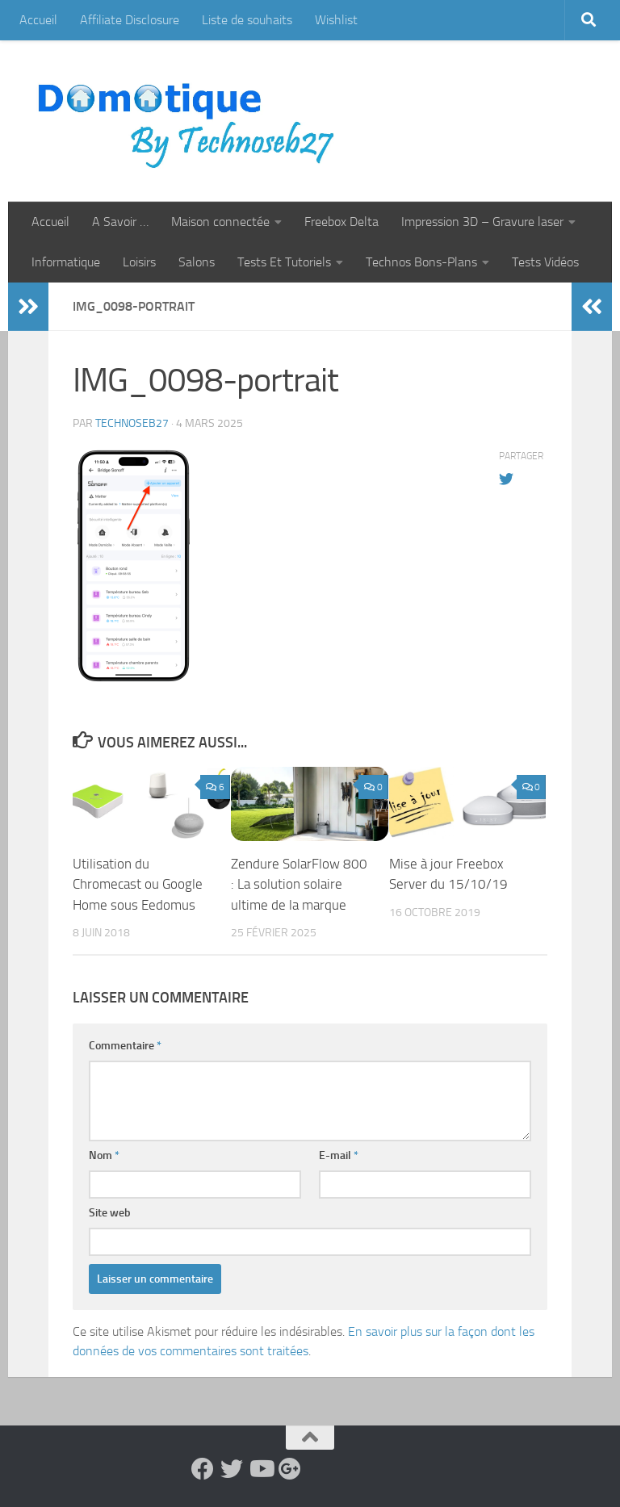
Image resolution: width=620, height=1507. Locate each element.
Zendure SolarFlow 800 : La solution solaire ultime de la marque (299, 884)
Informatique (65, 262)
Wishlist (336, 19)
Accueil (38, 19)
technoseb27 (132, 423)
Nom (104, 1155)
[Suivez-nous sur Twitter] (231, 1469)
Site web (110, 1213)
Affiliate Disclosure (129, 19)
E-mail (338, 1155)
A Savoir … (120, 221)
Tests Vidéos (545, 262)
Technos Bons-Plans (421, 262)
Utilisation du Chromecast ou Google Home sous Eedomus (138, 884)
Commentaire (125, 1046)
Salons (196, 262)
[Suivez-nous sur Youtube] (260, 1469)
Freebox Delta (341, 221)
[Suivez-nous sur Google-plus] (290, 1469)
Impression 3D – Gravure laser (482, 221)
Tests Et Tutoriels (284, 262)
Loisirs (139, 262)
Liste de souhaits (247, 19)
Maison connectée (220, 221)
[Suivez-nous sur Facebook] (202, 1469)
